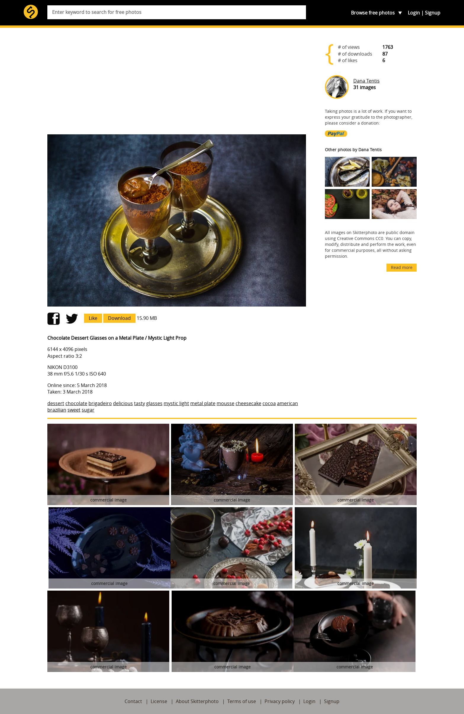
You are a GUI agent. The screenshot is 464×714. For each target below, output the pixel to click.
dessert (55, 403)
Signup (432, 12)
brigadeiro (100, 403)
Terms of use (241, 701)
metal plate (202, 403)
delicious (123, 403)
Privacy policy (280, 701)
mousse (225, 403)
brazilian (56, 410)
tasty (139, 403)
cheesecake (248, 403)
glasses (154, 403)
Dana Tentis (366, 81)
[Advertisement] (176, 83)
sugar (88, 410)
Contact (133, 701)
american (287, 403)
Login (414, 12)
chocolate (76, 403)
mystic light (176, 403)
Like (93, 318)
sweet (73, 410)
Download (119, 318)
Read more (402, 267)
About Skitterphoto (197, 701)
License (159, 701)
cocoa (269, 403)
